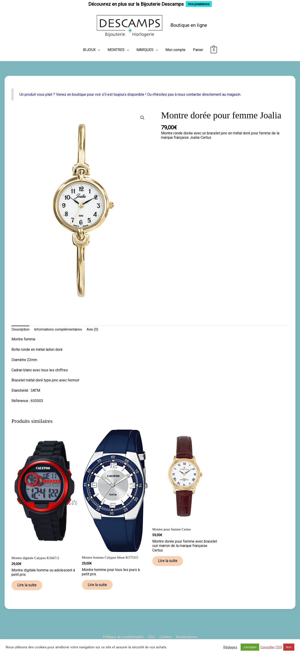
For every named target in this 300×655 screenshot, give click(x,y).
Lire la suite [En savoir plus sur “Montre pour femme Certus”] (170, 571)
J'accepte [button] (249, 647)
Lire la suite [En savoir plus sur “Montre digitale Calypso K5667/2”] (29, 595)
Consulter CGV (271, 647)
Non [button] (289, 647)
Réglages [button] (230, 647)
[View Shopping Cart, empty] (214, 59)
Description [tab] (20, 338)
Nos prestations (198, 4)
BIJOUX (89, 59)
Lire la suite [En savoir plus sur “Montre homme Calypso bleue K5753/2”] (100, 595)
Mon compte (175, 59)
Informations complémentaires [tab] (59, 338)
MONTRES (116, 59)
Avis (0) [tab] (95, 338)
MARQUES (144, 59)
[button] (142, 126)
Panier (198, 59)
